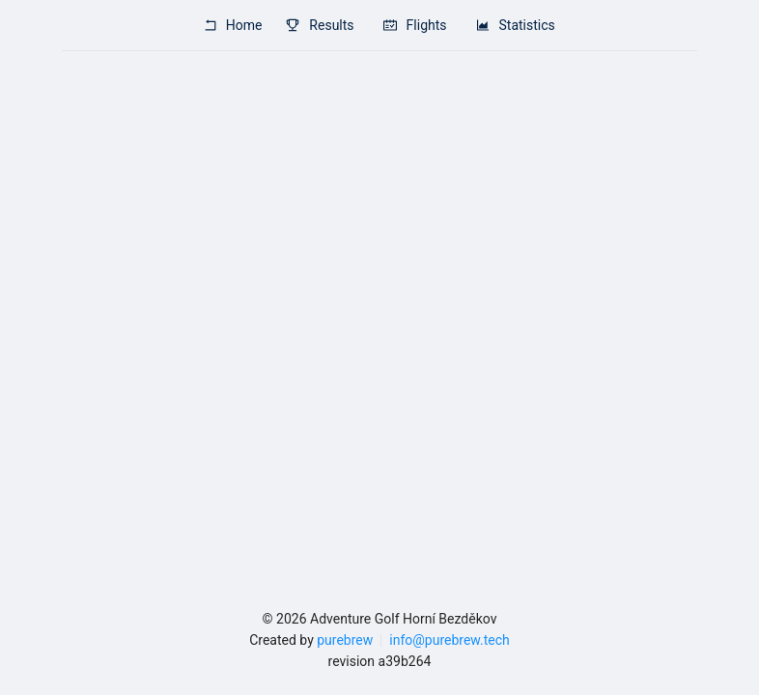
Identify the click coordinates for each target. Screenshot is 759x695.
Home (233, 25)
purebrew (345, 640)
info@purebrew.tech (449, 640)
